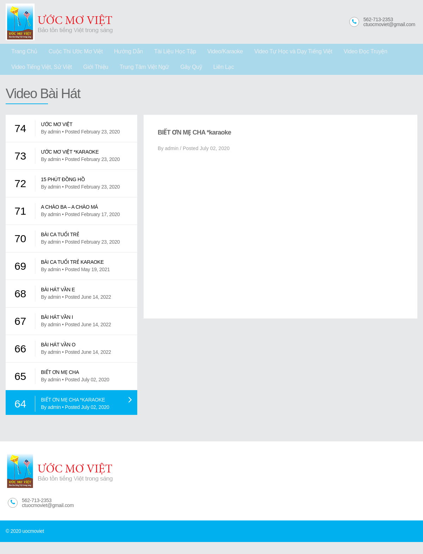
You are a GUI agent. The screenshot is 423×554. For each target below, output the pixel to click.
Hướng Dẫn (105, 54)
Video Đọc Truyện (300, 54)
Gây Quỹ (68, 76)
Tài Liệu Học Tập (143, 54)
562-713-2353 (378, 19)
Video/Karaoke (184, 54)
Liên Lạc (94, 76)
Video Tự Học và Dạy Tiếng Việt (240, 54)
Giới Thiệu (397, 54)
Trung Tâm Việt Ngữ (30, 76)
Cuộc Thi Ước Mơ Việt (62, 54)
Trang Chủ (20, 54)
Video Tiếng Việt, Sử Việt (352, 54)
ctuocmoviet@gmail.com (389, 24)
